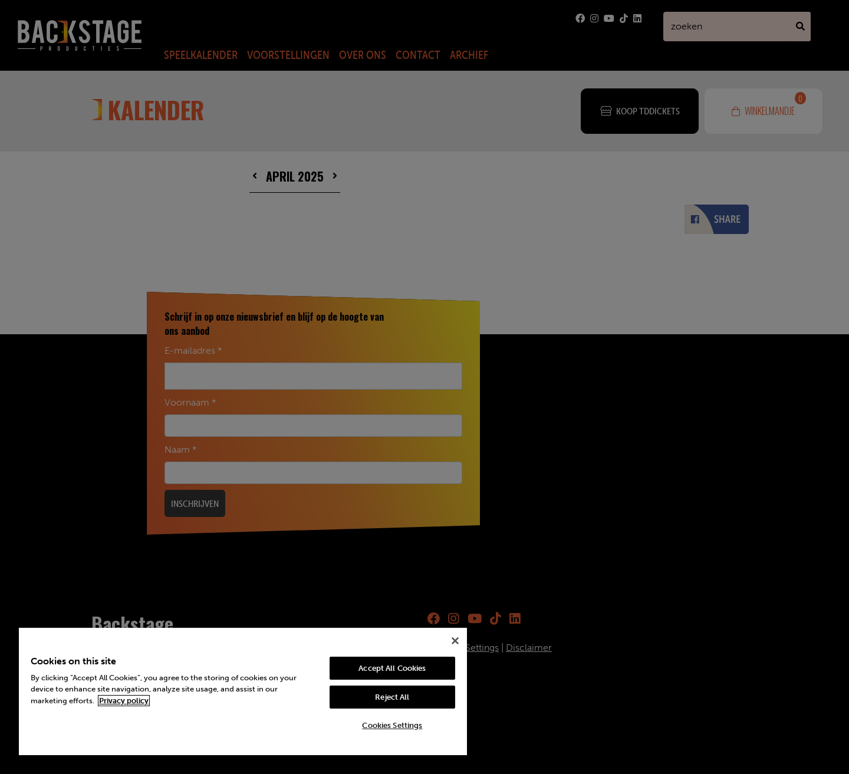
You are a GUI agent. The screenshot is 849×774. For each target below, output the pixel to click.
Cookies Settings (392, 725)
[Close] (455, 640)
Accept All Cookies (392, 668)
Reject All (392, 697)
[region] (243, 691)
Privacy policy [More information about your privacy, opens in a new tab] (124, 700)
